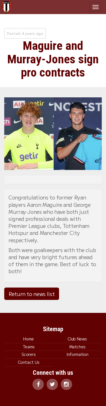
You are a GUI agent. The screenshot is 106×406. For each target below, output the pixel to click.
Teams (29, 346)
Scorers (28, 354)
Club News (77, 339)
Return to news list (32, 293)
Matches (77, 346)
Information (77, 354)
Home (28, 339)
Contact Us (29, 362)
